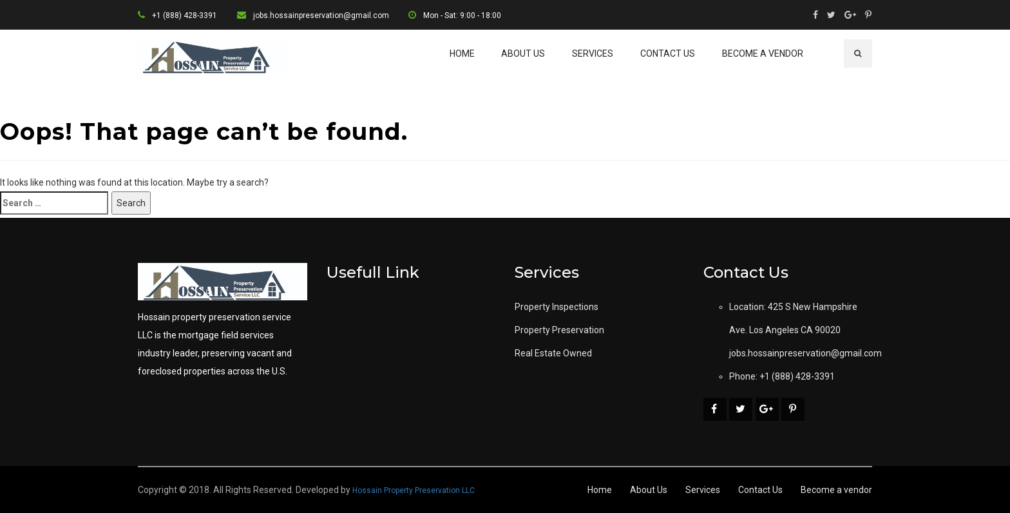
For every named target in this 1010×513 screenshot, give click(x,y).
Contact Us (667, 53)
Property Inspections (556, 307)
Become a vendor (762, 53)
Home (462, 53)
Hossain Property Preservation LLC (413, 490)
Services (592, 53)
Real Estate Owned (553, 353)
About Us (523, 53)
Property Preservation (559, 330)
